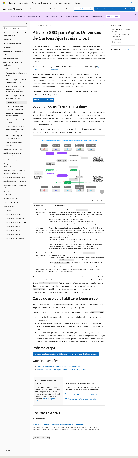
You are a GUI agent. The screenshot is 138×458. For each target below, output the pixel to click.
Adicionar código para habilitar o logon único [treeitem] (15, 107)
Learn (35, 25)
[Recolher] (27, 24)
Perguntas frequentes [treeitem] (11, 198)
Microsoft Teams (45, 25)
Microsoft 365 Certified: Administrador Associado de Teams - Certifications (58, 424)
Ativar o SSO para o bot (43, 99)
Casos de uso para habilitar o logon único (121, 35)
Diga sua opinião (113, 16)
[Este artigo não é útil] (128, 49)
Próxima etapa (116, 39)
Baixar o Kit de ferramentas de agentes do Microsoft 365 (115, 9)
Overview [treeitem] (9, 210)
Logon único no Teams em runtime (121, 30)
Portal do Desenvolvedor (83, 9)
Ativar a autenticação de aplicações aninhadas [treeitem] (14, 137)
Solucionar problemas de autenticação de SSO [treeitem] (14, 114)
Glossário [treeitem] (7, 48)
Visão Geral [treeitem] (8, 40)
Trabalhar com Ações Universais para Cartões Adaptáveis (58, 366)
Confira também (117, 42)
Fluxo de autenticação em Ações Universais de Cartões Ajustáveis (61, 369)
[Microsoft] (4, 3)
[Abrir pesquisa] (128, 3)
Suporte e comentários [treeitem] (12, 202)
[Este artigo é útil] (126, 49)
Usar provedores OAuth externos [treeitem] (14, 143)
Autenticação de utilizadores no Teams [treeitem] (16, 74)
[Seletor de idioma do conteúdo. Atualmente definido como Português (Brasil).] (11, 454)
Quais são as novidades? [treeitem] (12, 44)
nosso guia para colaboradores (45, 399)
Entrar (133, 3)
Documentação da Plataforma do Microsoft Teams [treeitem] (15, 34)
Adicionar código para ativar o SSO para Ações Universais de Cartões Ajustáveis (65, 354)
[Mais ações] (103, 25)
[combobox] (15, 28)
